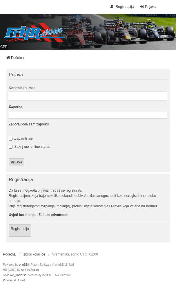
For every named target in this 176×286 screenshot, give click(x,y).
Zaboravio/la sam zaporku (29, 124)
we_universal (18, 275)
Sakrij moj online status (29, 147)
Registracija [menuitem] (122, 6)
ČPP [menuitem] (4, 47)
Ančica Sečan (30, 269)
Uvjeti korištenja (22, 215)
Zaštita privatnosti (53, 215)
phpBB (23, 264)
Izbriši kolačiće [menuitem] (34, 254)
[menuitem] (9, 280)
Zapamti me (21, 138)
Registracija (20, 229)
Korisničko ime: (22, 88)
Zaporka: (16, 107)
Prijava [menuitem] (148, 6)
